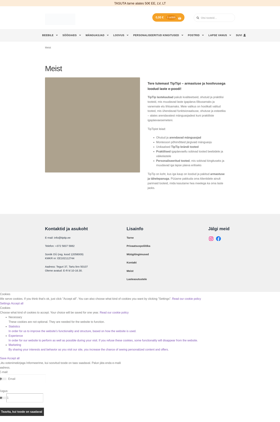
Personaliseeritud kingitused (156, 35)
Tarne (130, 237)
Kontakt (132, 262)
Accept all (17, 303)
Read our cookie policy (186, 298)
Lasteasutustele (137, 279)
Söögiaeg (69, 35)
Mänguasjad (95, 35)
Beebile (48, 35)
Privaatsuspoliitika (138, 245)
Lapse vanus (217, 35)
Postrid (194, 35)
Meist (130, 270)
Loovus (118, 35)
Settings (5, 303)
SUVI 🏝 (241, 35)
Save (3, 358)
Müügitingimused (138, 254)
